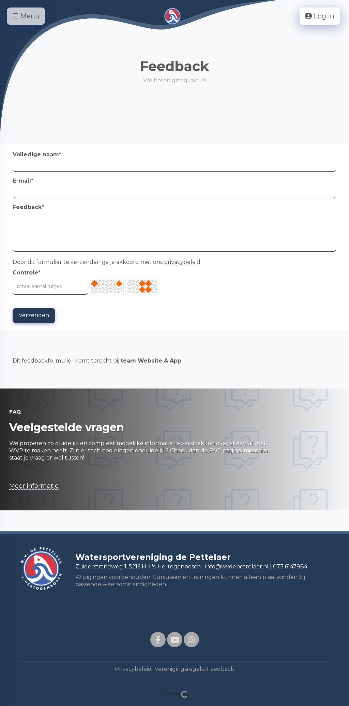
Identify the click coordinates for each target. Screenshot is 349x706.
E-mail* (23, 181)
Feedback (220, 669)
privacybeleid (182, 262)
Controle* (27, 272)
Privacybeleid (133, 669)
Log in (319, 16)
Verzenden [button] (34, 315)
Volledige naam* (37, 154)
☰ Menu (26, 16)
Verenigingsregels (179, 669)
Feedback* (28, 207)
